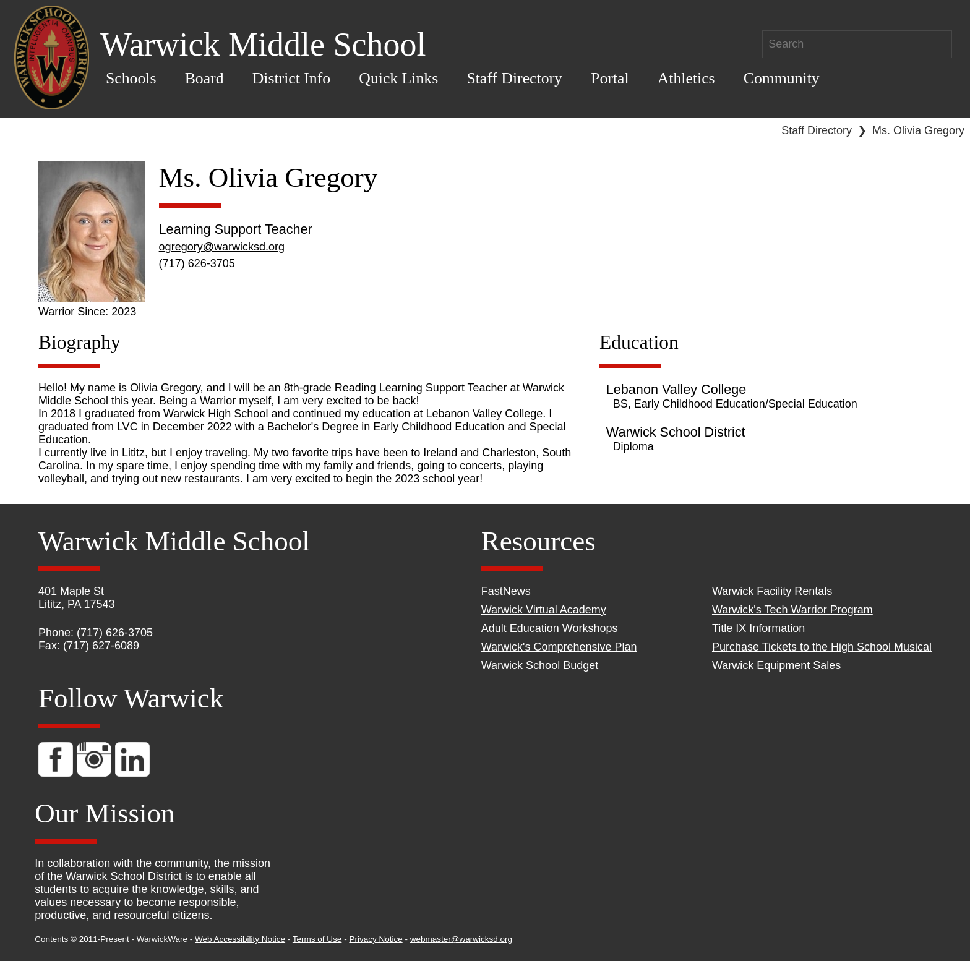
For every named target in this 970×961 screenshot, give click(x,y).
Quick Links (398, 78)
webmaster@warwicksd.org (461, 939)
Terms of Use (317, 939)
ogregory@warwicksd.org (222, 247)
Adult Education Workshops (549, 628)
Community (782, 78)
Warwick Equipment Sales (776, 665)
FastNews (506, 591)
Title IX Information (758, 628)
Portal (610, 78)
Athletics (686, 78)
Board (204, 78)
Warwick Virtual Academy (543, 610)
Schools (131, 78)
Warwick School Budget (539, 665)
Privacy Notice (375, 939)
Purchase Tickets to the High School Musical (822, 647)
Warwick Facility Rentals (772, 591)
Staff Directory (514, 78)
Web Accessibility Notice (240, 939)
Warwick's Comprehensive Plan (559, 647)
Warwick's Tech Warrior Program (792, 610)
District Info (291, 78)
